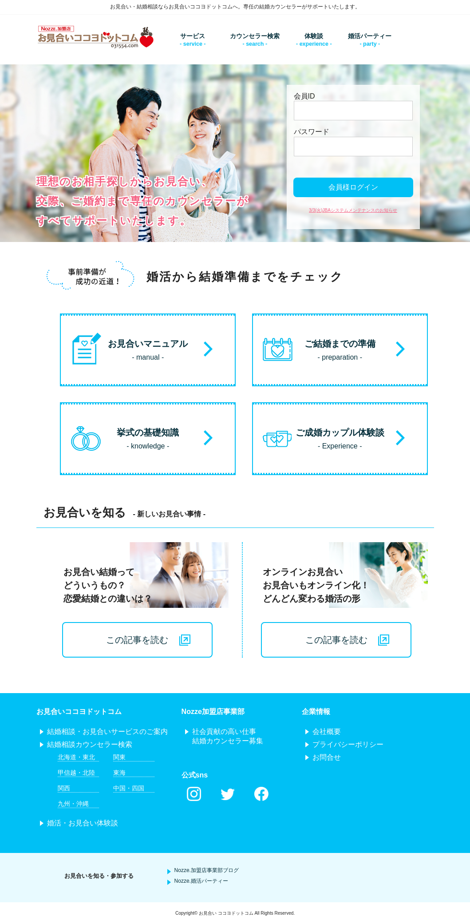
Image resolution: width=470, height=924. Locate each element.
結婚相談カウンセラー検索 (89, 744)
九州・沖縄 (73, 803)
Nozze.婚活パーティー (201, 881)
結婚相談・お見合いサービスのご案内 (107, 731)
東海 (119, 772)
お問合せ (326, 757)
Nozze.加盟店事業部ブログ (206, 870)
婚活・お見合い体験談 (82, 823)
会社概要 (326, 731)
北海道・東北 (76, 757)
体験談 (313, 36)
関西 (64, 788)
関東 (119, 757)
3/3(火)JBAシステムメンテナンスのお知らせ (353, 210)
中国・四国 (128, 788)
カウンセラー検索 (255, 36)
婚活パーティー (369, 36)
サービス (192, 36)
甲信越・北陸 (76, 772)
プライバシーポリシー (347, 744)
